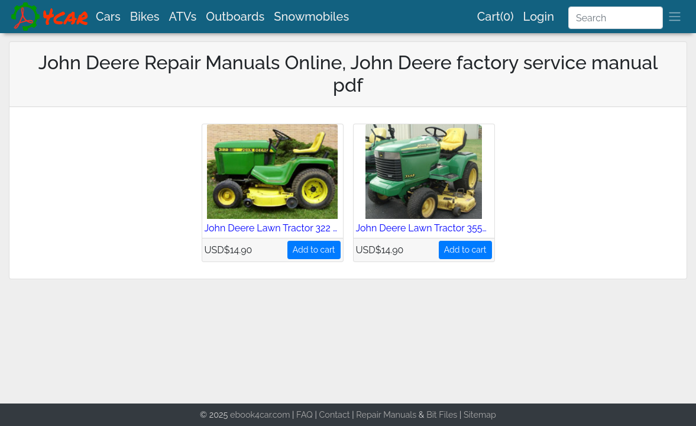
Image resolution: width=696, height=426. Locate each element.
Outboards (235, 16)
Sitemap (480, 414)
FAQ (304, 414)
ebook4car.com (260, 414)
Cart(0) (495, 16)
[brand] (50, 16)
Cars (108, 16)
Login (538, 16)
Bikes (145, 16)
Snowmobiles (311, 16)
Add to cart (314, 249)
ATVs (183, 16)
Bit (431, 414)
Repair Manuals (386, 414)
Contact (334, 414)
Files (448, 414)
